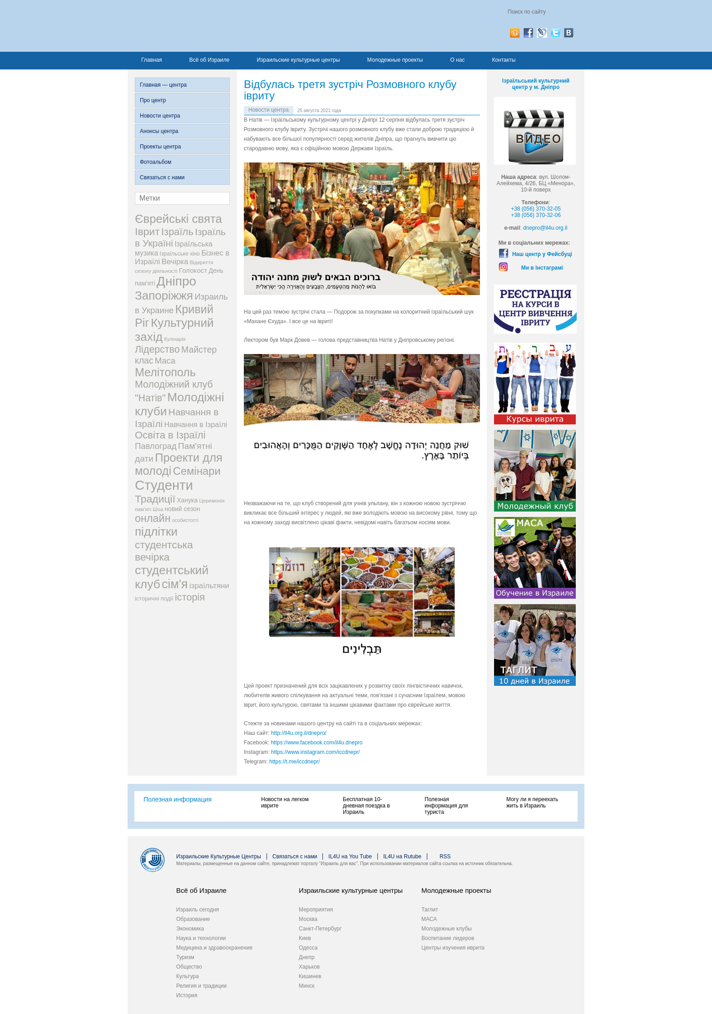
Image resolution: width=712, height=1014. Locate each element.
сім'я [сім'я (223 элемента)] (175, 584)
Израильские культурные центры (298, 60)
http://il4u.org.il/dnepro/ (298, 733)
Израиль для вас (224, 26)
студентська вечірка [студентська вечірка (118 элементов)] (164, 551)
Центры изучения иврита (453, 948)
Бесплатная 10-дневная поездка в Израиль (366, 805)
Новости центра (160, 116)
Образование (193, 919)
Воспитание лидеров (447, 938)
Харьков (309, 967)
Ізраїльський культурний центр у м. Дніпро (535, 84)
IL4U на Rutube (402, 856)
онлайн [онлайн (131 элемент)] (153, 518)
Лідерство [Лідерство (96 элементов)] (157, 349)
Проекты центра (160, 146)
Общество (189, 967)
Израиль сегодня (197, 909)
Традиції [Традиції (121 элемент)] (155, 499)
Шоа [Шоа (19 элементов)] (158, 509)
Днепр (307, 957)
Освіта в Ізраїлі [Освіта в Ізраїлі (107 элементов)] (170, 435)
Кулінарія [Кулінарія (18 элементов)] (175, 339)
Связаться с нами (162, 177)
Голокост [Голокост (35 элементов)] (193, 270)
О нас (457, 60)
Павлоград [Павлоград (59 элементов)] (156, 446)
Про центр (153, 100)
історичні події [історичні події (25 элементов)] (154, 598)
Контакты (503, 60)
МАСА (429, 919)
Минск (307, 986)
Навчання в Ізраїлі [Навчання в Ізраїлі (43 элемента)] (195, 424)
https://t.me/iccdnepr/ (294, 761)
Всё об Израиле (209, 60)
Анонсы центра (159, 131)
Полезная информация (177, 799)
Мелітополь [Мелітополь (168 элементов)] (165, 372)
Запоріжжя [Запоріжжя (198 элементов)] (164, 295)
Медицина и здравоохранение (214, 948)
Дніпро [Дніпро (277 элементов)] (176, 281)
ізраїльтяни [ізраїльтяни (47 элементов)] (209, 585)
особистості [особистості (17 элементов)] (185, 520)
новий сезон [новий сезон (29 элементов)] (182, 508)
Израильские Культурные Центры (218, 856)
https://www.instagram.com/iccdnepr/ (315, 752)
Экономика (190, 928)
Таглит (429, 909)
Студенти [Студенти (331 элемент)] (164, 484)
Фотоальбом (155, 162)
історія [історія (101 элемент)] (190, 597)
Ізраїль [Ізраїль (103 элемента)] (177, 231)
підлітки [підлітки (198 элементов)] (156, 531)
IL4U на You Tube (350, 856)
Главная (151, 60)
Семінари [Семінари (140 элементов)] (197, 471)
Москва (308, 919)
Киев (305, 938)
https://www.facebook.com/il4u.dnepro (316, 742)
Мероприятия (316, 909)
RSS (445, 856)
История (187, 995)
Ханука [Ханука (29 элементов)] (187, 500)
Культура (187, 976)
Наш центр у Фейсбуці (542, 254)
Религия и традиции (201, 986)
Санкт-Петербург (320, 928)
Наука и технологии (201, 938)
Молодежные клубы (446, 928)
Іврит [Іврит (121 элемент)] (147, 231)
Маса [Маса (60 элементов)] (165, 360)
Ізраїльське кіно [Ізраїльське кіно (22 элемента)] (180, 254)
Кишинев (310, 976)
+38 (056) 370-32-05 (536, 209)
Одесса (308, 948)
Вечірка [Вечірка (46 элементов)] (175, 261)
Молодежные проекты (395, 60)
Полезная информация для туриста (446, 805)
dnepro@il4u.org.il (545, 228)
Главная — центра (163, 85)
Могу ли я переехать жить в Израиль (532, 802)
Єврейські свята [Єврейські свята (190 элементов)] (178, 218)
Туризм (185, 957)
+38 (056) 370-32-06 (536, 215)
